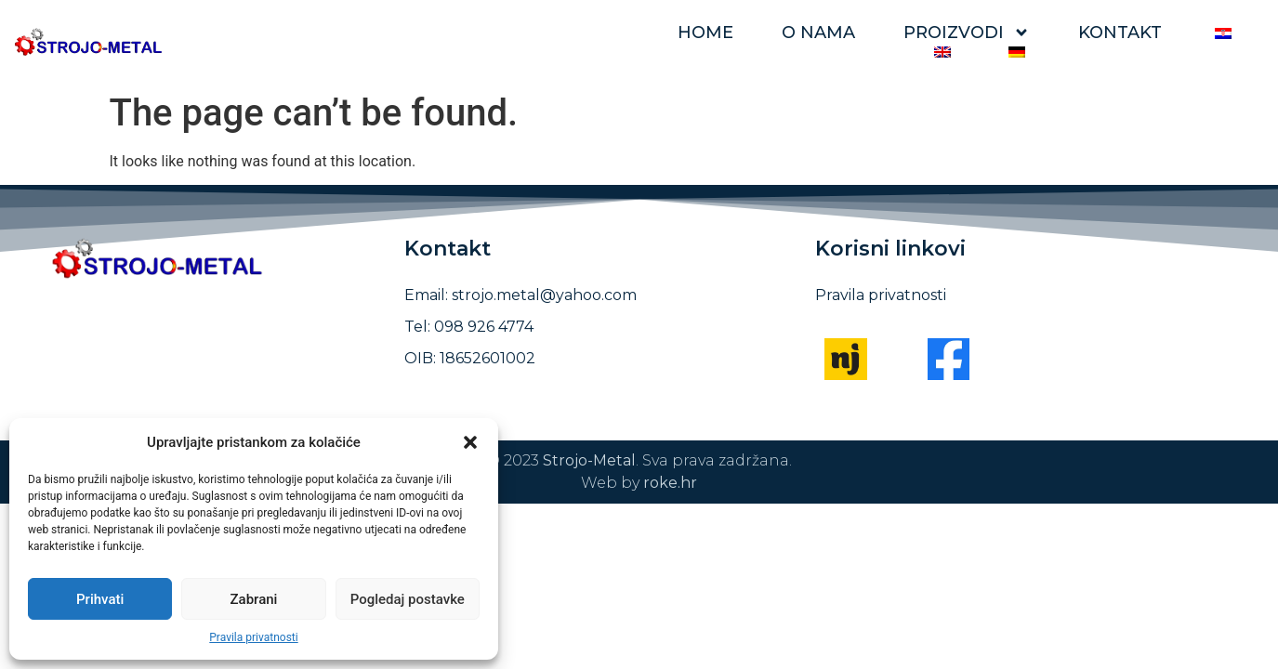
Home (705, 32)
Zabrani (254, 599)
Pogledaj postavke (407, 599)
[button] (470, 442)
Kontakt (1120, 32)
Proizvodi (966, 32)
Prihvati (100, 599)
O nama (818, 32)
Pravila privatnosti (253, 637)
